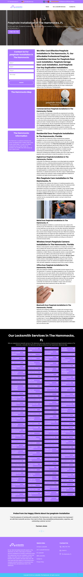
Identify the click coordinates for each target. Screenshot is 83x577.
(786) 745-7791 (13, 32)
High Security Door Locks (33, 494)
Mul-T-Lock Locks (49, 482)
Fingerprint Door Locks (33, 459)
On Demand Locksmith (48, 499)
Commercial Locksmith (15, 479)
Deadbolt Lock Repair (15, 495)
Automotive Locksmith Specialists (15, 387)
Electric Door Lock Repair (33, 404)
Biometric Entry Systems (16, 403)
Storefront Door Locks (66, 456)
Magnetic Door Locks (50, 445)
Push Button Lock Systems (66, 383)
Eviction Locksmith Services (33, 428)
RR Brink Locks (66, 419)
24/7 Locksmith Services (16, 353)
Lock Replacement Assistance (50, 422)
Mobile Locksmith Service (49, 468)
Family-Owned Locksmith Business (34, 438)
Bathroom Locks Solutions (16, 398)
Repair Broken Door (67, 400)
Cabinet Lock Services (15, 446)
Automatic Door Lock (17, 382)
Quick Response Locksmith (66, 389)
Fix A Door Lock (33, 470)
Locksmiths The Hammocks (41, 575)
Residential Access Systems (67, 404)
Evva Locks (31, 433)
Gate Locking (32, 485)
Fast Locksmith (32, 443)
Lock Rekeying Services (49, 416)
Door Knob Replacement (32, 363)
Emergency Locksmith (31, 418)
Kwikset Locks (48, 394)
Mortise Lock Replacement (48, 477)
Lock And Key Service (48, 403)
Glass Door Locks (33, 489)
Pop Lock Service (66, 365)
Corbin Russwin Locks (16, 485)
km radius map (21, 110)
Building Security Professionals (16, 430)
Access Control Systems (16, 367)
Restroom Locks (66, 415)
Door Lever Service (33, 372)
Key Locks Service (50, 378)
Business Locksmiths (17, 441)
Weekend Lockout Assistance (66, 475)
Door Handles (32, 354)
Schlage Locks (65, 437)
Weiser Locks (65, 480)
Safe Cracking (65, 423)
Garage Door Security (32, 474)
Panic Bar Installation (65, 349)
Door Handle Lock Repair (33, 349)
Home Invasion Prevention (49, 352)
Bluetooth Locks (16, 408)
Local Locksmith (49, 398)
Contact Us (72, 6)
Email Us (64, 550)
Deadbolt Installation (17, 490)
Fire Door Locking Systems (33, 465)
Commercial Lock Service (16, 473)
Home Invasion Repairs (49, 358)
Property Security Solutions (66, 377)
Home (47, 6)
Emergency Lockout (34, 413)
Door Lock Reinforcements (33, 381)
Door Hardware (32, 358)
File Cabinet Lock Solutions (33, 447)
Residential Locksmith (65, 410)
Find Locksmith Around (32, 453)
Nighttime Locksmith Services (50, 487)
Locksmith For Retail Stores (50, 432)
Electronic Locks (33, 409)
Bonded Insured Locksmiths (16, 413)
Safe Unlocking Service (66, 432)
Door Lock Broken (33, 376)
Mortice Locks (49, 473)
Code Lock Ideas (16, 469)
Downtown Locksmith (34, 400)
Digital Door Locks (16, 500)
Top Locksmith (65, 465)
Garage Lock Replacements (32, 480)
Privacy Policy (40, 562)
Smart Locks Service (67, 451)
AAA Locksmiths (16, 362)
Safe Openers (65, 427)
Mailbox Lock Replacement (48, 450)
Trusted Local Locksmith (65, 469)
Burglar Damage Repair (16, 436)
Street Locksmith (66, 461)
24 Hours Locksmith (17, 348)
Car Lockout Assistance (15, 451)
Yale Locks (64, 494)
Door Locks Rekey (33, 396)
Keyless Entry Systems (48, 383)
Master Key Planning (50, 455)
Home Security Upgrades (49, 364)
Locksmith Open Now (50, 441)
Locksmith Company (50, 427)
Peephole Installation (67, 354)
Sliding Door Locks (66, 447)
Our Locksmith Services (59, 6)
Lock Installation (49, 412)
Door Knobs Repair (33, 368)
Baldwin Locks (15, 393)
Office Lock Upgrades (48, 493)
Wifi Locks (64, 484)
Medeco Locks (49, 463)
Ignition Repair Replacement (49, 369)
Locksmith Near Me (50, 437)
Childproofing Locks (17, 465)
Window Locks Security (65, 489)
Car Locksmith (15, 456)
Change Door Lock (17, 461)
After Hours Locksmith (15, 373)
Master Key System (50, 459)
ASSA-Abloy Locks (16, 378)
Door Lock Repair (33, 386)
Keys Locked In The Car (50, 389)
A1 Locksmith (15, 358)
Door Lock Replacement (32, 391)
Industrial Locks (49, 374)
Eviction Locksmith (33, 423)
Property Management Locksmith (65, 371)
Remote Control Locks (66, 395)
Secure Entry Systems (65, 442)
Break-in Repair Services (16, 419)
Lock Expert (48, 408)
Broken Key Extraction (15, 425)
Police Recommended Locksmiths (66, 360)
